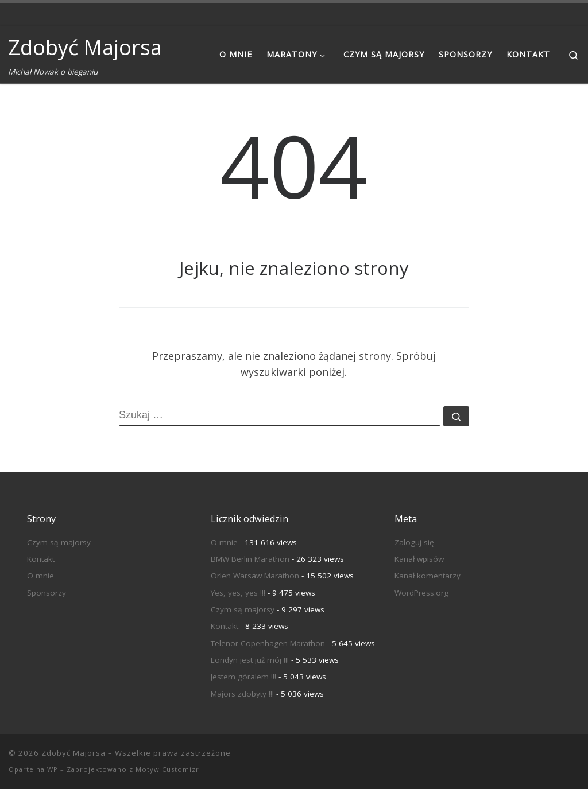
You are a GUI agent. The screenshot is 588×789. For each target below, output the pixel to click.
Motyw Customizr (167, 769)
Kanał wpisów (419, 559)
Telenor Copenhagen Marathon (268, 643)
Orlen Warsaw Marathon (255, 575)
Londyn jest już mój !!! (250, 660)
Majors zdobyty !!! (242, 694)
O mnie (40, 575)
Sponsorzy (46, 593)
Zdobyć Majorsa (73, 753)
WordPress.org (421, 593)
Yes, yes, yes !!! (238, 593)
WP (52, 769)
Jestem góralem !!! (243, 676)
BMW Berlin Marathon (250, 559)
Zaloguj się (414, 542)
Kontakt (41, 559)
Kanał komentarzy (427, 575)
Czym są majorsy (59, 542)
